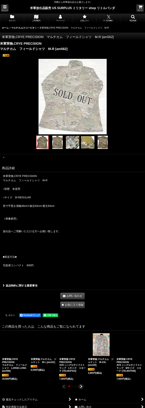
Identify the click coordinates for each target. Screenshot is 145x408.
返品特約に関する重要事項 (20, 285)
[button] (4, 8)
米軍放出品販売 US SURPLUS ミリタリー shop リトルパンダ (72, 8)
